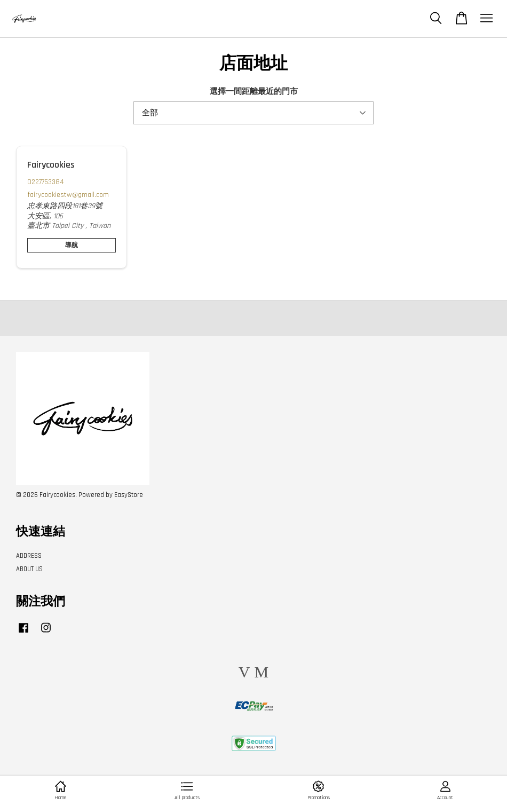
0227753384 (45, 182)
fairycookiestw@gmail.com (68, 195)
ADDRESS (29, 555)
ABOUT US (29, 569)
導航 (71, 245)
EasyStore (128, 495)
